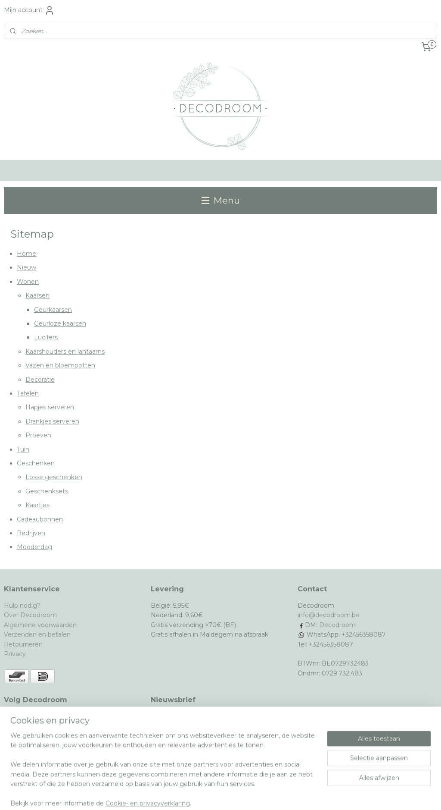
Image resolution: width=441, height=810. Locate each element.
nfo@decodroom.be (329, 615)
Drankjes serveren (52, 421)
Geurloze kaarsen (60, 323)
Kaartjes (37, 505)
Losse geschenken (53, 477)
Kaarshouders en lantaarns (65, 351)
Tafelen (28, 393)
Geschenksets (46, 491)
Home (26, 253)
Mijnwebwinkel (307, 794)
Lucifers (46, 337)
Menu (221, 200)
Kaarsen (37, 295)
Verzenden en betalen (37, 634)
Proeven (38, 435)
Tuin (23, 449)
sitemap (184, 794)
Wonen (28, 282)
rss (200, 794)
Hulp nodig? (22, 605)
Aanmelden (175, 746)
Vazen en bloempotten (60, 365)
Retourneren (23, 644)
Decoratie (40, 379)
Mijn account (29, 10)
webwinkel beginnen (232, 794)
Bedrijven (31, 533)
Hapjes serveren (49, 407)
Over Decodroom (30, 615)
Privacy (15, 654)
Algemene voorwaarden (40, 625)
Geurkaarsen (53, 310)
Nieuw (26, 267)
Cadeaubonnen (40, 519)
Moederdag (34, 547)
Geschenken (36, 463)
